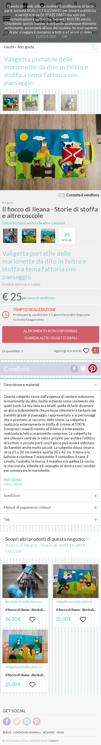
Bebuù (7, 732)
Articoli (67, 235)
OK (64, 36)
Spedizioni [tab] (50, 495)
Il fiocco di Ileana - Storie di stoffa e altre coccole (47, 545)
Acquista (48, 732)
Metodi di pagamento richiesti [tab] (50, 507)
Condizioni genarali (27, 732)
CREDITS (53, 741)
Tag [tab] (50, 519)
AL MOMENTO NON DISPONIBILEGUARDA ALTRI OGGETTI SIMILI (50, 334)
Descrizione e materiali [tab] (50, 384)
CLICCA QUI (46, 36)
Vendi (60, 732)
